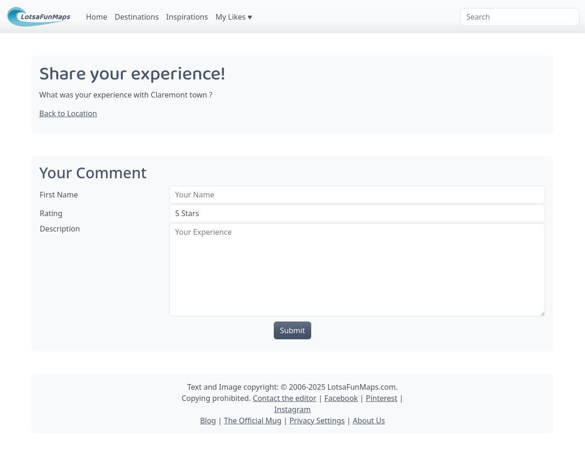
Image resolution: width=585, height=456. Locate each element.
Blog (208, 420)
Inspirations (187, 17)
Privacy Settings (316, 420)
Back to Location (68, 113)
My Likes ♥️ (233, 17)
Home (96, 17)
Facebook (341, 398)
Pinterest (381, 398)
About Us (369, 420)
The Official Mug (252, 420)
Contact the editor (284, 398)
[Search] (519, 17)
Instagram (292, 409)
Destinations (137, 17)
